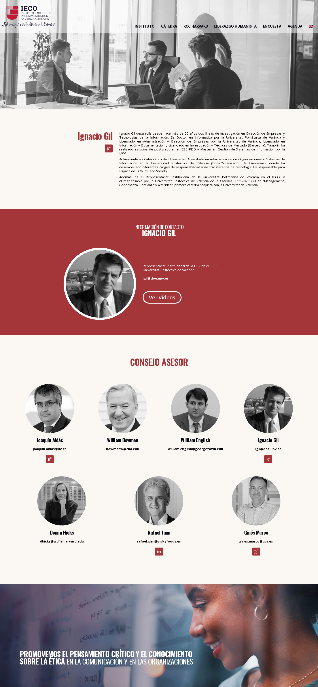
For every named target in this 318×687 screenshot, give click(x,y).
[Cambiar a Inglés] (310, 27)
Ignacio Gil (268, 440)
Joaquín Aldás (50, 440)
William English (195, 440)
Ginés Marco (256, 532)
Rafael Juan (159, 532)
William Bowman (122, 440)
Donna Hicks (62, 532)
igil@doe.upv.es (156, 278)
